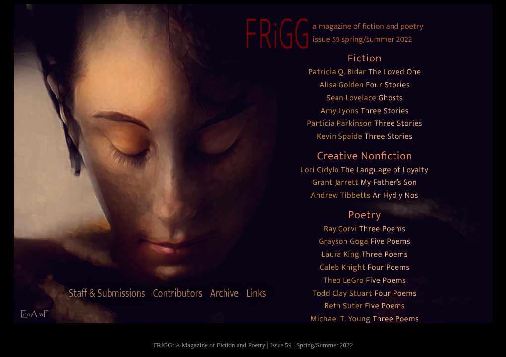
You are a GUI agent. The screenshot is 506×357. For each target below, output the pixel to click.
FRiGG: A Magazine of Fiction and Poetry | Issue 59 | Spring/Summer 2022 (253, 345)
